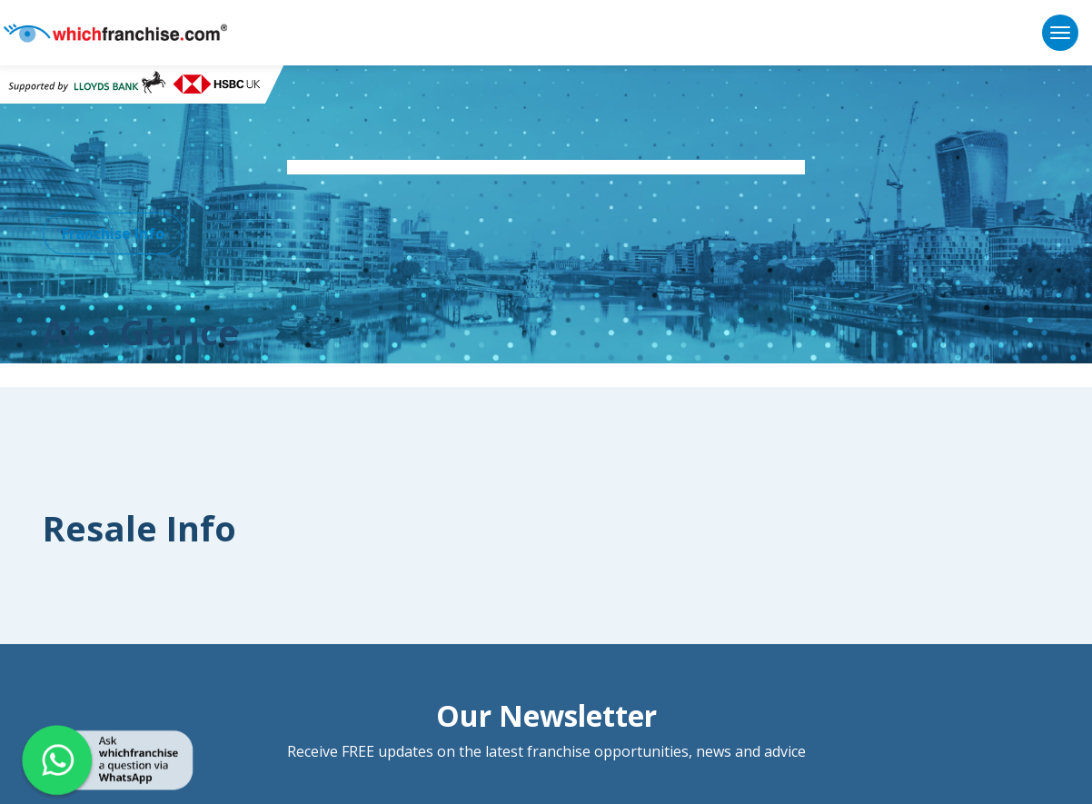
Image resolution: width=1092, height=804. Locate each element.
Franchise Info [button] (113, 233)
